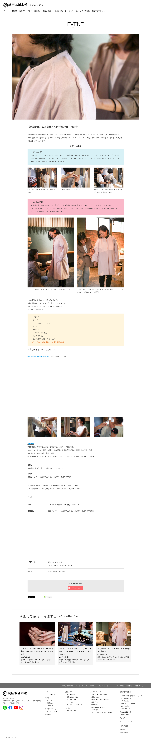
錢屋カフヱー (47, 11)
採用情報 (129, 686)
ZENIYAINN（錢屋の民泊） (99, 707)
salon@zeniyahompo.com (63, 565)
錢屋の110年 (125, 714)
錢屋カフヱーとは (72, 697)
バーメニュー (71, 702)
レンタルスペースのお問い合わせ (101, 712)
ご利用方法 (94, 710)
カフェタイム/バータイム (74, 704)
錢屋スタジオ (95, 697)
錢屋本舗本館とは (98, 11)
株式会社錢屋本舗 (67, 686)
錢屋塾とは (50, 703)
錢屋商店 (37, 11)
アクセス (93, 686)
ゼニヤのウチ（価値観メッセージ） (132, 696)
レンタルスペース (71, 11)
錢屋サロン (94, 704)
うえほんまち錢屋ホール (99, 694)
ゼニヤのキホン (126, 698)
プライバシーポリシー (105, 686)
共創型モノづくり (25, 11)
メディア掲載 (85, 11)
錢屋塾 (14, 11)
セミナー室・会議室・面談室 (100, 699)
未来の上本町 (125, 706)
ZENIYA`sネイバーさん (128, 703)
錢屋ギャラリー (96, 702)
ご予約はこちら (76, 588)
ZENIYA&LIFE (125, 708)
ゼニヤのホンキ (126, 701)
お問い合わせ (139, 686)
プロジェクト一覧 (52, 711)
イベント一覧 (51, 694)
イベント (6, 11)
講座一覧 (49, 700)
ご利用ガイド (51, 705)
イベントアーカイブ (73, 710)
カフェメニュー (71, 699)
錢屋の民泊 (59, 11)
